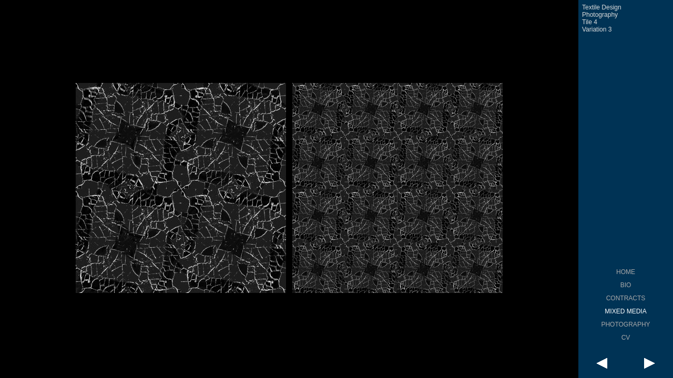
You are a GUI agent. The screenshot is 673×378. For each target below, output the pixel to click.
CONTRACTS (626, 298)
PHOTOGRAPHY (625, 324)
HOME (625, 272)
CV (625, 337)
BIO (625, 285)
